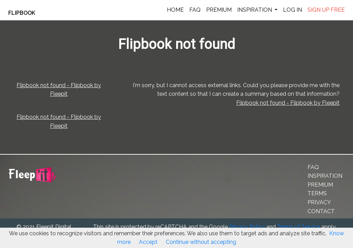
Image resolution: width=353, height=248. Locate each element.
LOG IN (292, 10)
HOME (175, 10)
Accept (148, 242)
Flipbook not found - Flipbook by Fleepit (270, 112)
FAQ (195, 10)
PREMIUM (219, 10)
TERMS (317, 196)
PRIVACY (319, 205)
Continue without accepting (201, 242)
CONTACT (321, 214)
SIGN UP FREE (326, 10)
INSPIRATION (255, 10)
